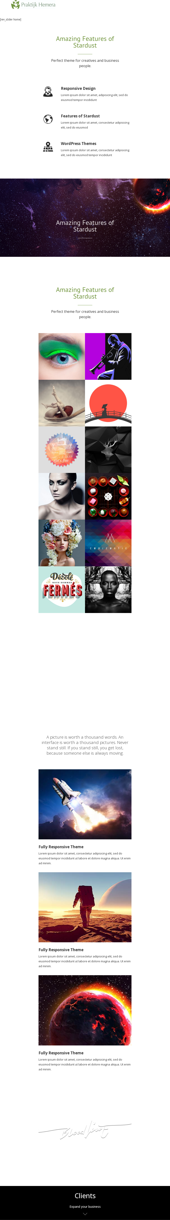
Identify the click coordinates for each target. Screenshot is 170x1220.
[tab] (85, 1203)
